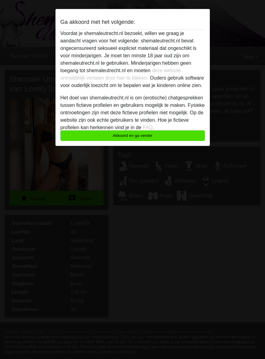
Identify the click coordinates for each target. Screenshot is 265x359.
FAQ (147, 127)
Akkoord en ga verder (132, 135)
